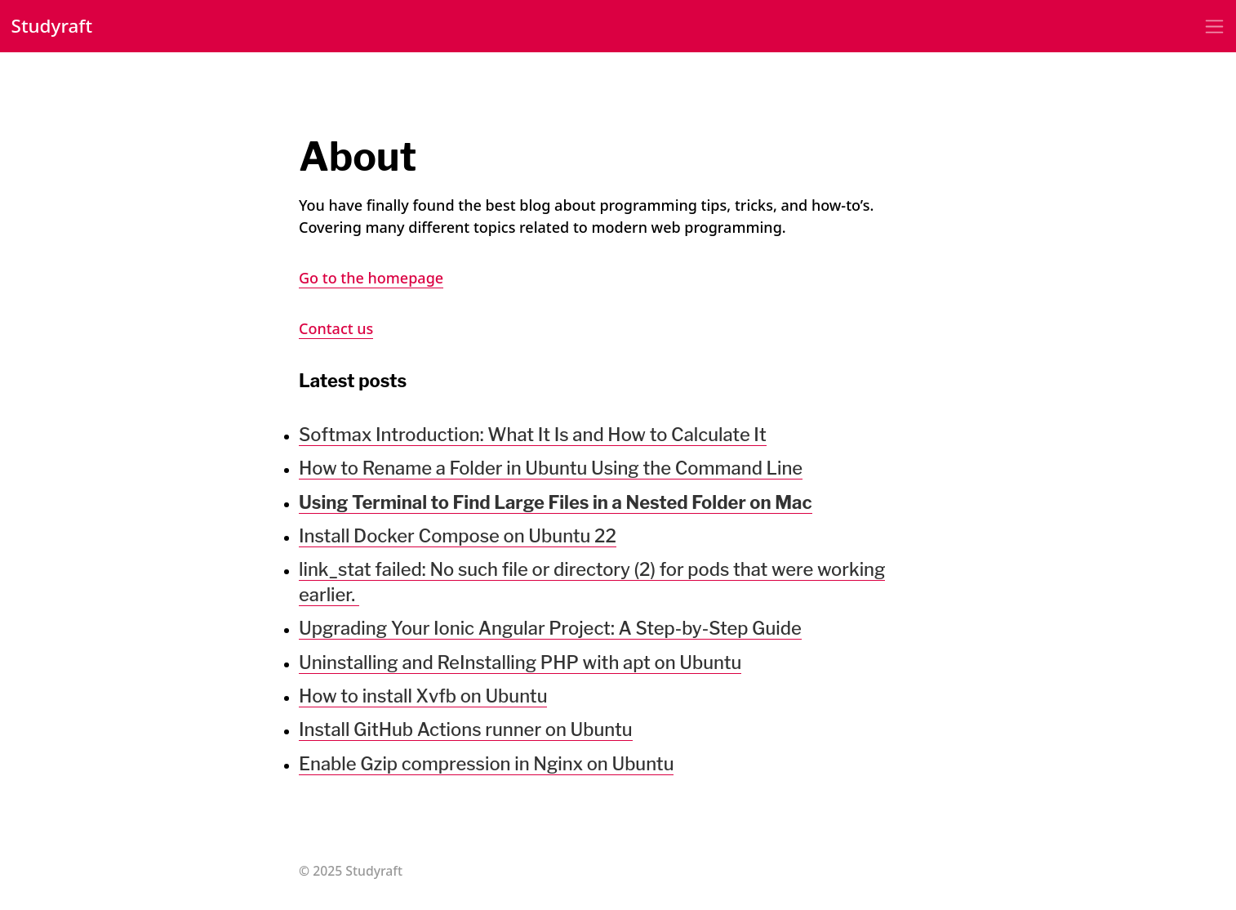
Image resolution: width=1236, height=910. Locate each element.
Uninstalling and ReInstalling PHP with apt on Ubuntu (520, 662)
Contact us (336, 328)
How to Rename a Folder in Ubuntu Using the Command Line (551, 468)
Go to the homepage (371, 278)
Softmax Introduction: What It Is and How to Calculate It (533, 434)
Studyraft (52, 25)
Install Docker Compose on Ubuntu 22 (457, 535)
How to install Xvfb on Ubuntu (423, 696)
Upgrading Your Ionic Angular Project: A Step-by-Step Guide (550, 628)
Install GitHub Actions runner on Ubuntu (466, 729)
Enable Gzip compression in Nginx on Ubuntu (486, 763)
